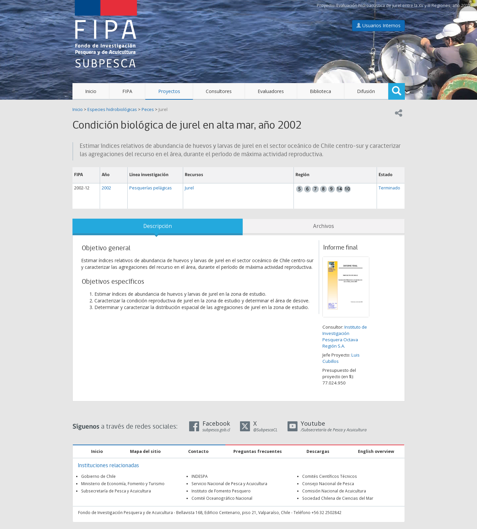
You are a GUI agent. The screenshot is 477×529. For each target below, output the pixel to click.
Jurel (163, 109)
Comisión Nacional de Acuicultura (334, 490)
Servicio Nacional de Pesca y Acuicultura (229, 483)
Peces (148, 109)
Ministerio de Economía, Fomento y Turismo (123, 483)
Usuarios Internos (378, 25)
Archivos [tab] (323, 226)
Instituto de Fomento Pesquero (221, 490)
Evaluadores (271, 91)
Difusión (366, 91)
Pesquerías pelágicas (150, 188)
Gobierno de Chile (98, 476)
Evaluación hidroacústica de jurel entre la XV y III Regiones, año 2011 (403, 5)
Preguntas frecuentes (257, 451)
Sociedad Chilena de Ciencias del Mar (337, 498)
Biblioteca (320, 91)
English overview (376, 451)
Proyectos (169, 91)
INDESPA (199, 476)
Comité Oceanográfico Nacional (221, 498)
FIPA (127, 91)
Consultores (219, 91)
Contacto (198, 451)
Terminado (389, 188)
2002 (106, 188)
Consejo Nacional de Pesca (328, 483)
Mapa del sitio (145, 451)
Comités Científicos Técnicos (329, 476)
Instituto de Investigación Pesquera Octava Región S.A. (344, 336)
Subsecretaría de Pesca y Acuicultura (116, 490)
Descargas (317, 451)
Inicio (90, 91)
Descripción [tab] (157, 226)
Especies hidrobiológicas (112, 109)
